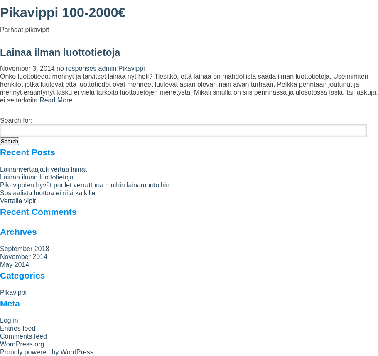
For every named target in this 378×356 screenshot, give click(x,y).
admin (107, 68)
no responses (77, 68)
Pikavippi (131, 68)
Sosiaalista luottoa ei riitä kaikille (47, 193)
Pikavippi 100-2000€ (62, 12)
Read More (55, 100)
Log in (9, 320)
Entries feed (17, 328)
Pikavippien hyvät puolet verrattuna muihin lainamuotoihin (84, 185)
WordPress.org (22, 344)
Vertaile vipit (18, 200)
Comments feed (23, 336)
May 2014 (14, 264)
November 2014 (23, 256)
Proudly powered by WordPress (46, 352)
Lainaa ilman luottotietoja (60, 52)
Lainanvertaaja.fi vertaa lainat (43, 169)
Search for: (16, 120)
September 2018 (24, 248)
